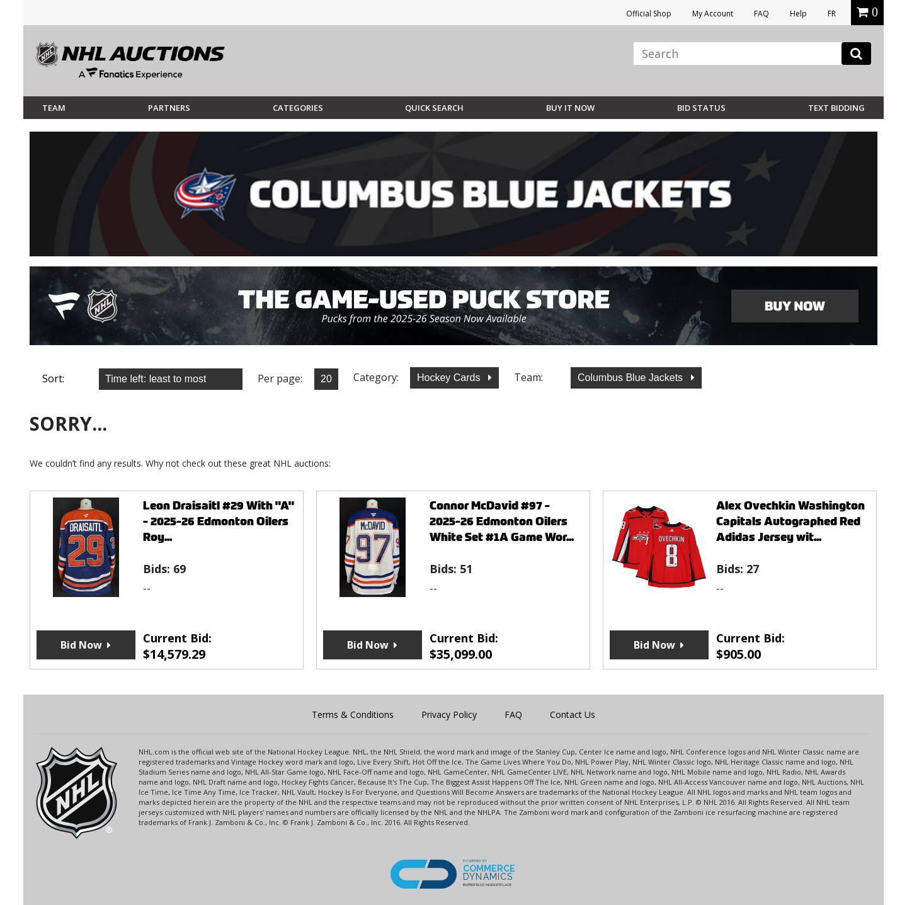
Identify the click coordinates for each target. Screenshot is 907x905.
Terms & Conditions (353, 714)
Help (798, 13)
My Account (712, 13)
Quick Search (434, 107)
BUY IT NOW (570, 107)
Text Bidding (836, 107)
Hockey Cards (450, 377)
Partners (169, 107)
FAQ (761, 13)
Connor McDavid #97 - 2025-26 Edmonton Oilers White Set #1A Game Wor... (502, 521)
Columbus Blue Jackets (632, 377)
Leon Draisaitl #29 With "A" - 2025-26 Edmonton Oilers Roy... (218, 521)
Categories (298, 107)
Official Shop (648, 13)
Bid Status (701, 107)
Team (54, 107)
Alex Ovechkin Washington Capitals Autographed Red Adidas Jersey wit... (790, 521)
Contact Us (572, 714)
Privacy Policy (449, 714)
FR (832, 13)
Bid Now (81, 645)
